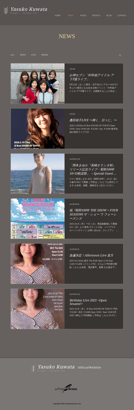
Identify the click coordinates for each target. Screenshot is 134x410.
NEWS (23, 55)
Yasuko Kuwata (56, 367)
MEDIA (44, 55)
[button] (120, 55)
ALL (12, 55)
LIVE (33, 55)
